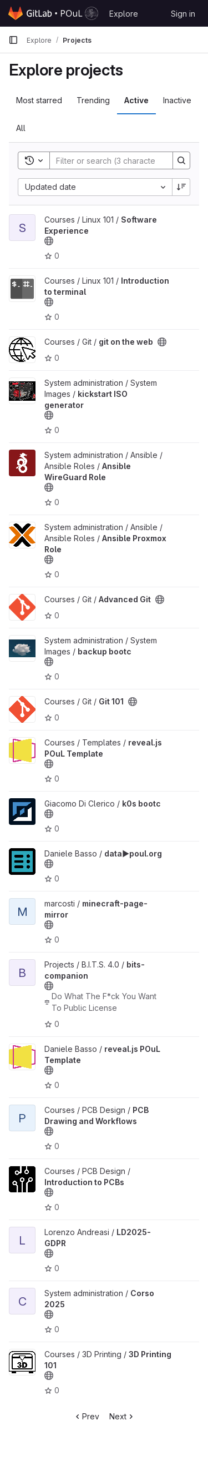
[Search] (122, 160)
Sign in (183, 13)
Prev (86, 1416)
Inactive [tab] (177, 100)
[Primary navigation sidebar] (13, 40)
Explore (123, 13)
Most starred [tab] (39, 100)
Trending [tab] (93, 100)
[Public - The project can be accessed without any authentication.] (48, 240)
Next (122, 1416)
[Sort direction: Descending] (181, 187)
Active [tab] (136, 100)
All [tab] (21, 128)
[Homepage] (53, 13)
